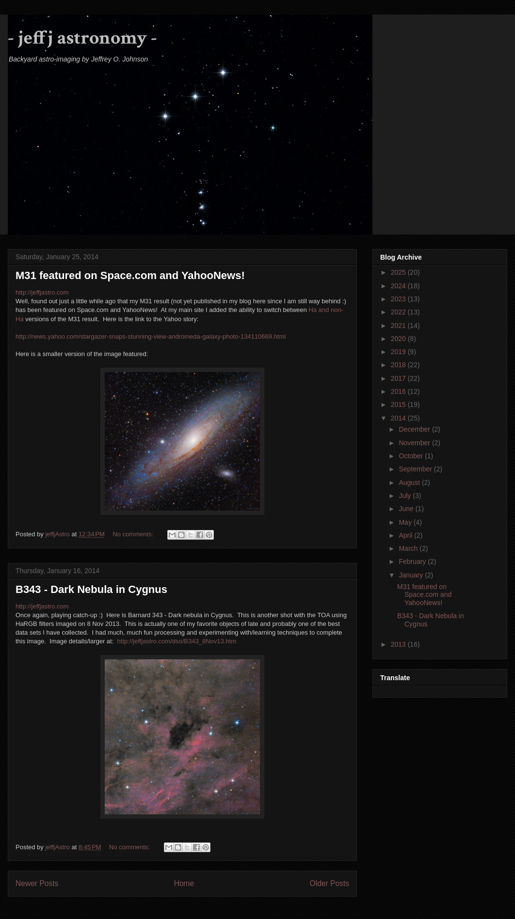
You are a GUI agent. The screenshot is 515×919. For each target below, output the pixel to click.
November (415, 443)
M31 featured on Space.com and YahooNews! (130, 275)
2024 (399, 286)
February (413, 561)
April (406, 535)
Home (184, 883)
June (407, 509)
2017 (399, 378)
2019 (399, 352)
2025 (399, 272)
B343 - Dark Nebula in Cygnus (91, 589)
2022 (399, 312)
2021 (399, 325)
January (412, 575)
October (412, 456)
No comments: (134, 534)
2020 (399, 339)
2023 (399, 299)
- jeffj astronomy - (82, 37)
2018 (399, 365)
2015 (399, 404)
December (415, 429)
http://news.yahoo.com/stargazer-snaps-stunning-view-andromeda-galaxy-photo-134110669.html (151, 336)
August (410, 482)
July (406, 495)
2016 (399, 391)
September (416, 469)
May (406, 522)
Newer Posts (37, 883)
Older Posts (329, 883)
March (409, 548)
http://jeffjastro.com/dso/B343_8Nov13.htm (176, 641)
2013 (399, 644)
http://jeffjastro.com (42, 292)
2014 (399, 418)
